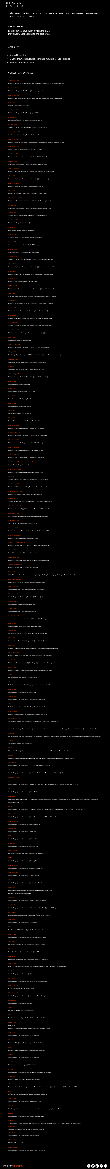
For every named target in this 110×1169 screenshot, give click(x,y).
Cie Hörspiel (37, 13)
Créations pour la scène (19, 13)
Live (67, 13)
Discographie (77, 13)
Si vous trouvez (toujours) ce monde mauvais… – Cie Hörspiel (40, 58)
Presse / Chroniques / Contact (21, 16)
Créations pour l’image (54, 13)
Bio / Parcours (92, 13)
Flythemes (18, 1165)
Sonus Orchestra (18, 55)
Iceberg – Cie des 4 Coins (22, 62)
